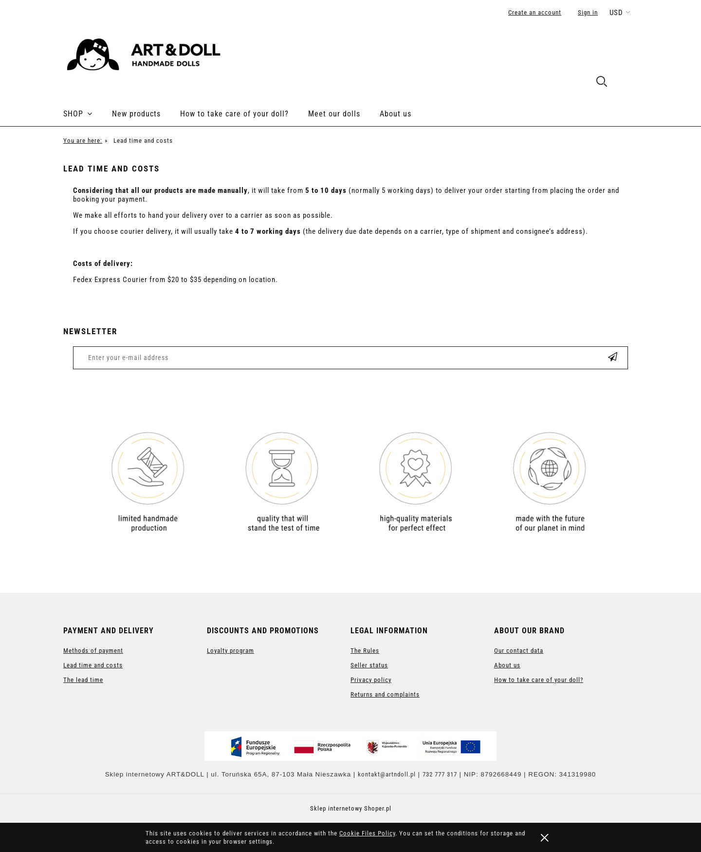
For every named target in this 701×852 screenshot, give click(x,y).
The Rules (364, 650)
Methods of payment (93, 650)
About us (507, 665)
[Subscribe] (612, 358)
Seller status (369, 665)
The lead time (83, 679)
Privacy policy (370, 679)
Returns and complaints (385, 694)
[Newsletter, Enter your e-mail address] (301, 358)
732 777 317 (440, 774)
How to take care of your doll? (538, 679)
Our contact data (518, 650)
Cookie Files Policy (367, 833)
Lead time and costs (93, 665)
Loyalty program (230, 650)
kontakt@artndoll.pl (387, 774)
